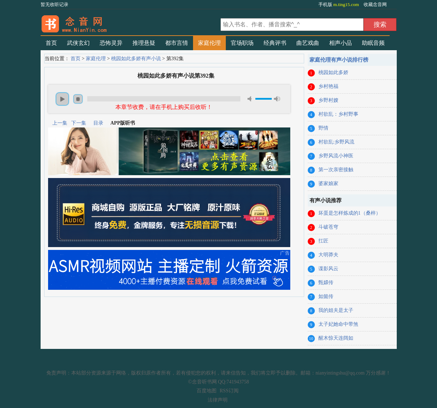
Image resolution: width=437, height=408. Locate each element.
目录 (98, 123)
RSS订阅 (229, 390)
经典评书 (275, 43)
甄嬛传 (325, 282)
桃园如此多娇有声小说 (136, 58)
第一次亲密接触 (335, 169)
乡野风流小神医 (335, 155)
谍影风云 (328, 268)
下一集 (78, 123)
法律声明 (218, 400)
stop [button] (78, 99)
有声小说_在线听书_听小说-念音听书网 (130, 21)
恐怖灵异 (111, 43)
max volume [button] (277, 98)
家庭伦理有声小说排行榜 (338, 60)
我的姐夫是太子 (335, 310)
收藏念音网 (375, 4)
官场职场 (242, 43)
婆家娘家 (328, 183)
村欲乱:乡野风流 (336, 142)
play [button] (62, 99)
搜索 (380, 24)
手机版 (339, 4)
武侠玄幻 (78, 43)
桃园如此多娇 (333, 72)
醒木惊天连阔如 (335, 338)
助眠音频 (373, 43)
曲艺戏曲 (307, 43)
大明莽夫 (328, 254)
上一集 (59, 123)
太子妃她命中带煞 (338, 324)
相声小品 (340, 43)
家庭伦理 (209, 43)
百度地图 (207, 390)
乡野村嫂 (328, 100)
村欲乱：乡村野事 (338, 114)
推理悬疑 (143, 43)
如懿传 (325, 296)
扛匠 (323, 241)
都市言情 (176, 43)
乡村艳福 (328, 86)
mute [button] (251, 98)
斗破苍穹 (328, 227)
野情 (323, 128)
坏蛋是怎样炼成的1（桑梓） (349, 213)
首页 (51, 43)
